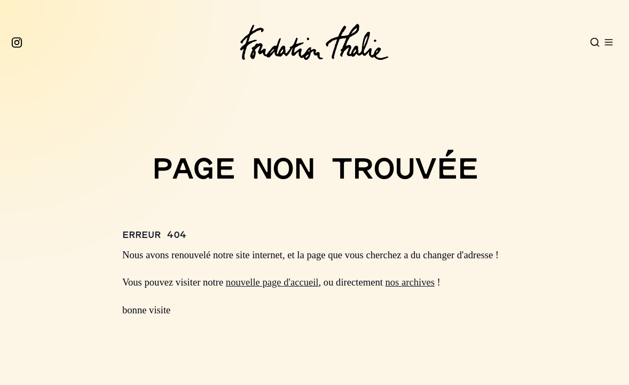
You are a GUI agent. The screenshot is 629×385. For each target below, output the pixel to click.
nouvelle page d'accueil (272, 282)
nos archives (410, 282)
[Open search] (594, 42)
